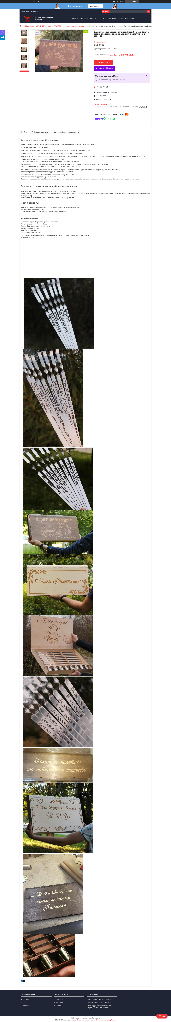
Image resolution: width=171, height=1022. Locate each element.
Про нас (103, 19)
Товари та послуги (88, 19)
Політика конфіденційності (106, 1020)
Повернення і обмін (127, 19)
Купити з (105, 68)
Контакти (113, 19)
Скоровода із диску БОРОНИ (99, 999)
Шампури (59, 999)
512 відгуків (120, 1)
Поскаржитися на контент (86, 1020)
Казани (58, 1006)
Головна (74, 19)
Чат (162, 1016)
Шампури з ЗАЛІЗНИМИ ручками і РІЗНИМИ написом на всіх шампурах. (55, 26)
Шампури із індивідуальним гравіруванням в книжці (100, 1007)
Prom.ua (97, 1018)
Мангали (59, 1002)
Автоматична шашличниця (99, 1002)
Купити (104, 62)
